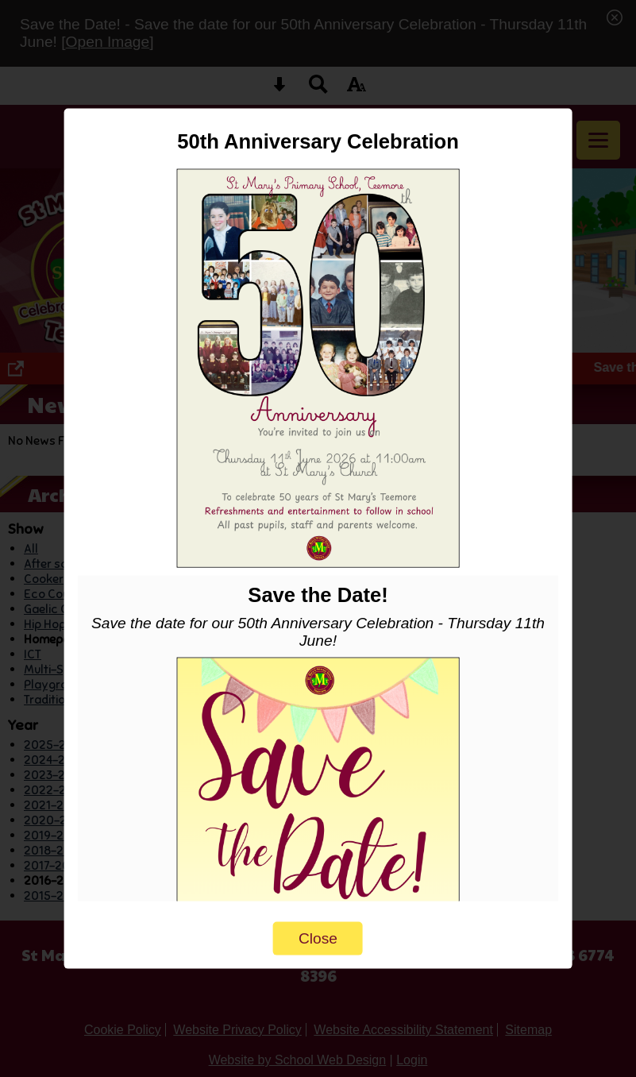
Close (318, 937)
